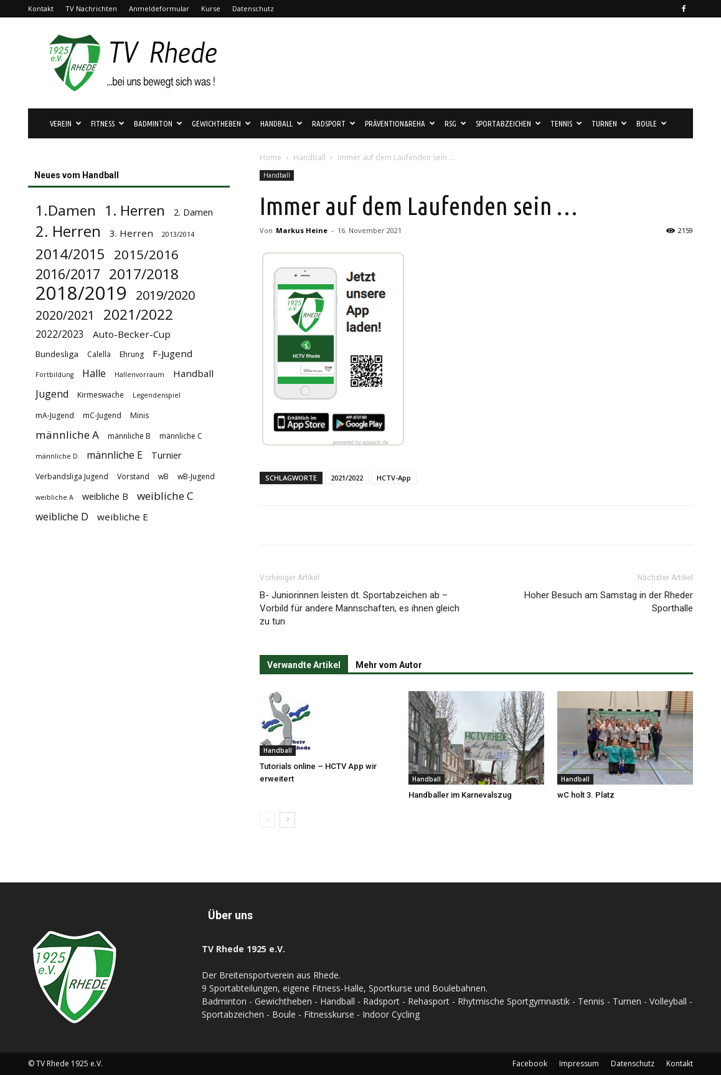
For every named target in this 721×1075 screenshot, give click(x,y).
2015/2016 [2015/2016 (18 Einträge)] (146, 254)
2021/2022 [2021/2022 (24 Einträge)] (138, 314)
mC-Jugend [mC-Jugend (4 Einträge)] (102, 415)
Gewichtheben (221, 123)
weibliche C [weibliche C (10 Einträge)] (165, 495)
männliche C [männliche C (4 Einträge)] (180, 436)
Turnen (609, 123)
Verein (66, 123)
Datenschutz (253, 8)
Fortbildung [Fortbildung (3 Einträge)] (54, 374)
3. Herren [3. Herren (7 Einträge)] (131, 233)
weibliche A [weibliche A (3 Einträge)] (54, 497)
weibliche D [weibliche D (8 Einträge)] (61, 516)
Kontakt (41, 8)
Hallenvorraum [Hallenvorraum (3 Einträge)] (139, 374)
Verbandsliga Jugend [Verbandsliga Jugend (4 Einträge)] (71, 476)
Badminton (158, 123)
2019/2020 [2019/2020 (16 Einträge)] (165, 295)
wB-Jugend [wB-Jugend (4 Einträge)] (196, 476)
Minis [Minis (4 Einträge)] (139, 415)
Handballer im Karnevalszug (460, 795)
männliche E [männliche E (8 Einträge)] (115, 455)
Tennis (566, 123)
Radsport (334, 123)
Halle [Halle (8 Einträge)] (94, 373)
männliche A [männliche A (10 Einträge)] (67, 434)
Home (270, 157)
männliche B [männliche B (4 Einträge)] (129, 436)
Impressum (579, 1063)
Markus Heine (302, 230)
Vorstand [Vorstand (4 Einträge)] (133, 476)
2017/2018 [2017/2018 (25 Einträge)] (144, 273)
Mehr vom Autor (389, 665)
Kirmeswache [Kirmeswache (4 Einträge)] (100, 394)
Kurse (210, 8)
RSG (455, 123)
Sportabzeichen (508, 123)
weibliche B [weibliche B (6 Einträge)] (105, 496)
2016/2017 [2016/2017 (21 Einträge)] (67, 273)
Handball (281, 123)
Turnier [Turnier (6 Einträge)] (166, 455)
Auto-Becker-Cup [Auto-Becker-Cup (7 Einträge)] (132, 334)
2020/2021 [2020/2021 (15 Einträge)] (65, 315)
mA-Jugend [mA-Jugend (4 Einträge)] (54, 415)
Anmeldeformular (159, 8)
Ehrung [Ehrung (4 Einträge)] (132, 354)
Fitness (108, 123)
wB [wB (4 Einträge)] (163, 476)
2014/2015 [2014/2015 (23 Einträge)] (70, 253)
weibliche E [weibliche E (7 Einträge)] (122, 516)
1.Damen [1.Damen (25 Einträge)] (65, 210)
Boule (651, 123)
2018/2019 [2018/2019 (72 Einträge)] (81, 293)
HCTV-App (394, 477)
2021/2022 (347, 477)
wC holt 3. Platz (586, 795)
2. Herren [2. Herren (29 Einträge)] (68, 231)
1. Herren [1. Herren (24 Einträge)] (135, 210)
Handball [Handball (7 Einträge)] (193, 373)
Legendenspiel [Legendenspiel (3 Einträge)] (157, 395)
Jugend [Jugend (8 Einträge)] (51, 394)
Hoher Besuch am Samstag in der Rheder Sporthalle (608, 602)
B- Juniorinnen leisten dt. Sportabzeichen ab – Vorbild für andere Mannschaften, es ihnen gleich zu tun (359, 608)
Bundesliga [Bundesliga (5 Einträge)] (56, 354)
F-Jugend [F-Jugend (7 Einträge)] (172, 353)
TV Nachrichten (91, 8)
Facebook (529, 1063)
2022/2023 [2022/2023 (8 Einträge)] (59, 334)
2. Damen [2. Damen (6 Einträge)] (193, 212)
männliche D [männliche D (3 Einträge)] (56, 456)
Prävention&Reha (400, 123)
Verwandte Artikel (304, 665)
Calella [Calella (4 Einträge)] (99, 354)
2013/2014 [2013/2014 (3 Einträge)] (178, 234)
